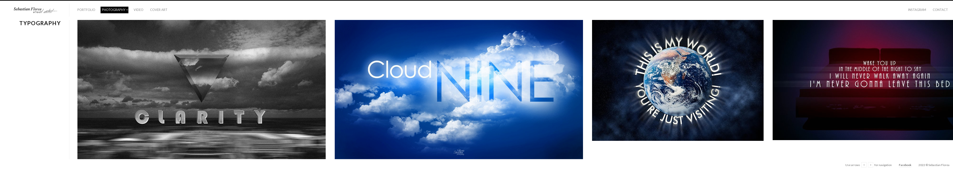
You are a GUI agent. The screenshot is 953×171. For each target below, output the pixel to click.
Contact (940, 10)
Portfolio (86, 10)
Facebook (905, 165)
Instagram (917, 10)
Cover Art (158, 10)
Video (138, 10)
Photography (113, 10)
